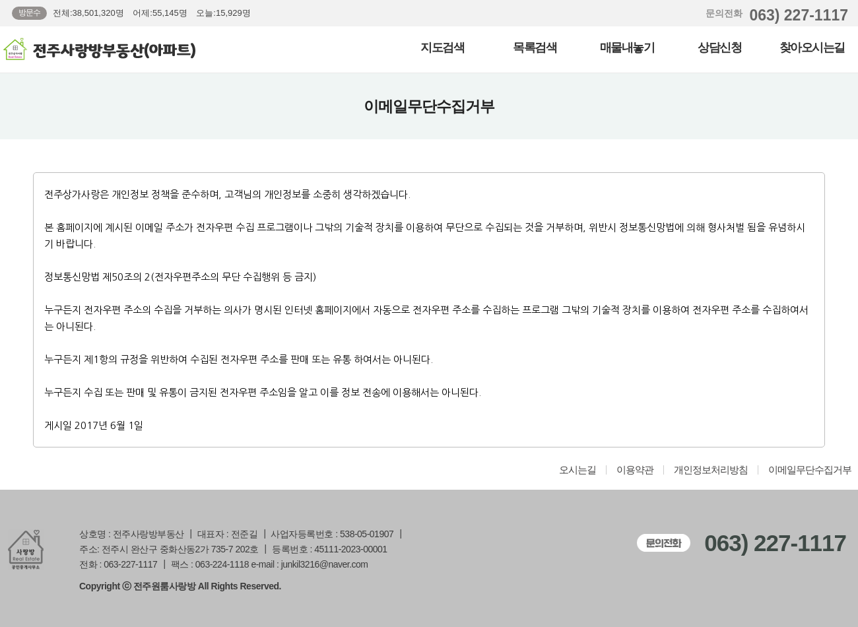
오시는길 (577, 470)
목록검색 (534, 47)
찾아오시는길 (812, 47)
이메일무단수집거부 (809, 470)
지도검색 (442, 47)
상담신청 (719, 47)
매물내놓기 (627, 47)
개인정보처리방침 (711, 470)
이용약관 (634, 470)
